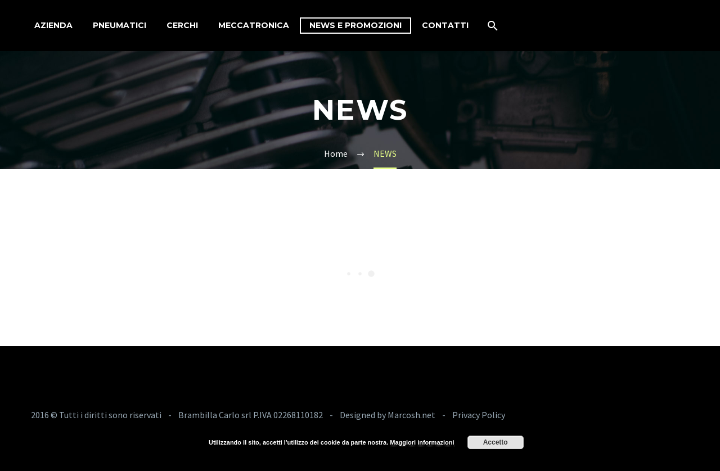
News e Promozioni (355, 25)
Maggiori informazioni (422, 442)
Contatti (445, 25)
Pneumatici (119, 25)
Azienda (53, 25)
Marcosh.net (412, 414)
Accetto (495, 442)
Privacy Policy (478, 414)
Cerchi (182, 25)
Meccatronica (253, 25)
